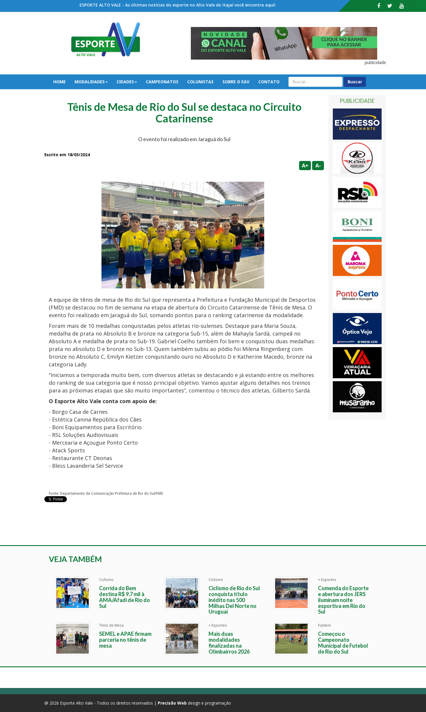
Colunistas (200, 81)
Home (59, 81)
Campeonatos (162, 81)
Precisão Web (172, 703)
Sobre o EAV (235, 81)
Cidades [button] (127, 81)
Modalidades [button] (91, 81)
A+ (305, 165)
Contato (269, 81)
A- (318, 165)
